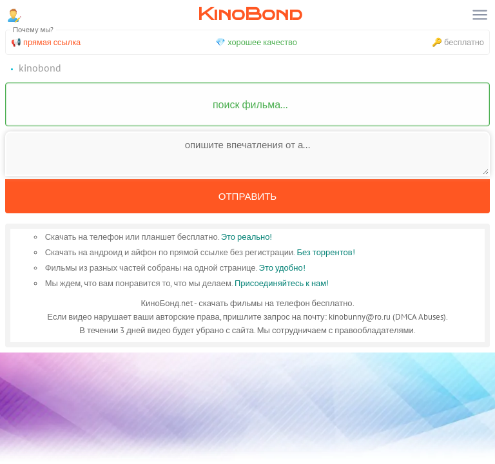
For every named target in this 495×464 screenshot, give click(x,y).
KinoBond (250, 13)
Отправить (247, 196)
